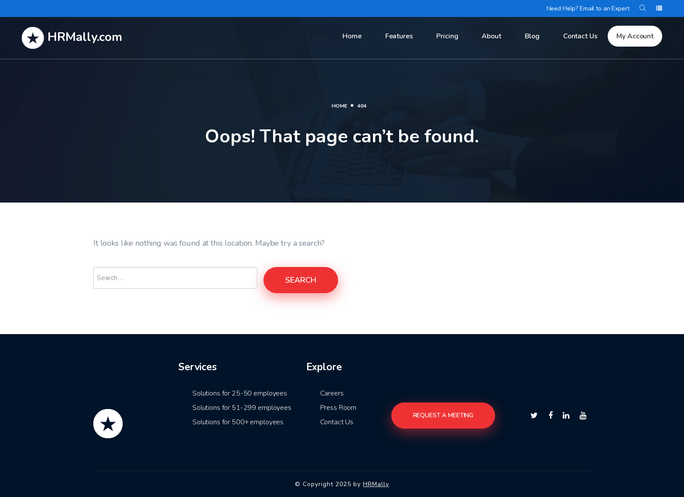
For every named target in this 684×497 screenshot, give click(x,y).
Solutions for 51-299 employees (241, 407)
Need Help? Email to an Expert (588, 8)
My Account (634, 36)
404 (361, 105)
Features (399, 36)
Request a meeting (443, 415)
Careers (332, 393)
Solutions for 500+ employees (238, 422)
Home (351, 36)
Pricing (447, 36)
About (491, 36)
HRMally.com (72, 38)
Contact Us (580, 36)
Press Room (338, 407)
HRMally (376, 484)
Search (300, 280)
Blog (532, 36)
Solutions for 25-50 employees (239, 393)
